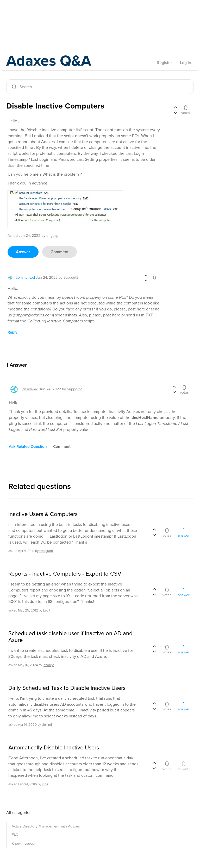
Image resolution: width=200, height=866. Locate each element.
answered (30, 389)
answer (23, 252)
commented (25, 277)
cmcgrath (46, 550)
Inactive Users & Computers (43, 514)
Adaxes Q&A (50, 61)
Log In (185, 63)
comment (59, 252)
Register (164, 63)
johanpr (48, 665)
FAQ (15, 835)
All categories (18, 813)
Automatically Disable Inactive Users (53, 747)
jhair (45, 784)
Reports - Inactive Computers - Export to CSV (64, 573)
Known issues (23, 843)
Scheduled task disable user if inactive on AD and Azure (70, 637)
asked (13, 235)
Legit (46, 610)
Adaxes (31, 15)
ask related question (28, 446)
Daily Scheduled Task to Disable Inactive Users (67, 688)
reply (12, 332)
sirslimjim (48, 724)
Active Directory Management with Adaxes (46, 826)
